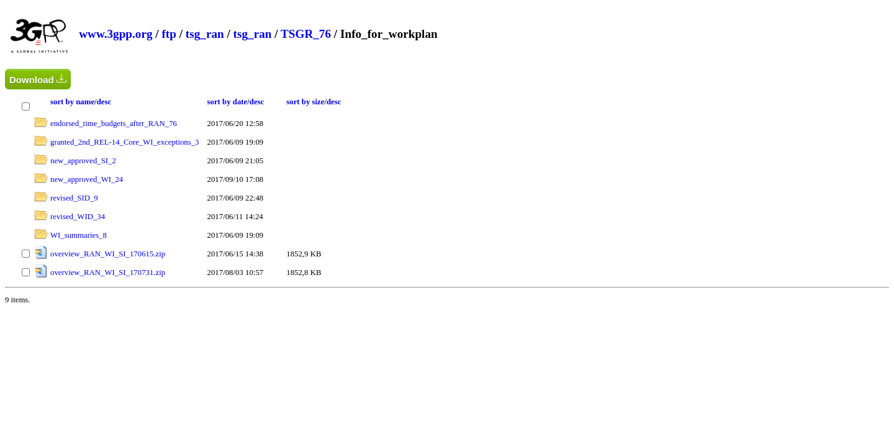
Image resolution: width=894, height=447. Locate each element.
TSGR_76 (306, 33)
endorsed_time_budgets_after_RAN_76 (113, 123)
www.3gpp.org (115, 33)
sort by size (305, 101)
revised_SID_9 (74, 198)
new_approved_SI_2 (83, 160)
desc (104, 101)
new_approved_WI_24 (86, 179)
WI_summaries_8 (78, 235)
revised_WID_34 (77, 216)
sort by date (227, 101)
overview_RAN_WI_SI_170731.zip (107, 272)
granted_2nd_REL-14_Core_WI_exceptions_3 (124, 142)
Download (37, 79)
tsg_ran (205, 33)
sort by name (72, 101)
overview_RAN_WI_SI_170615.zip (107, 254)
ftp (168, 33)
